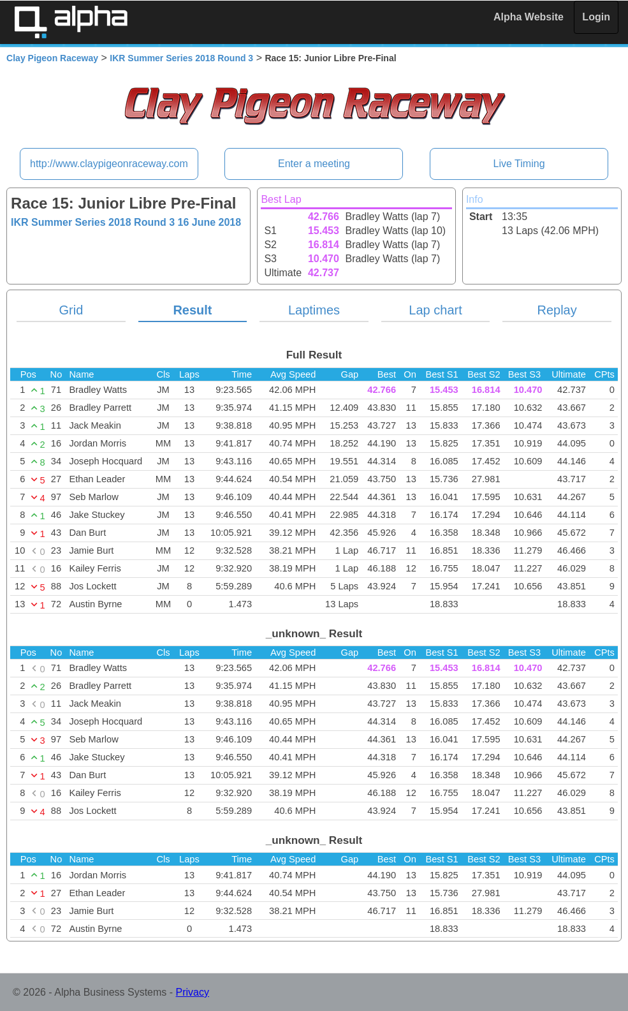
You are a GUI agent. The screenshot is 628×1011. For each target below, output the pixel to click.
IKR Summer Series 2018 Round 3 (181, 58)
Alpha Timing (71, 22)
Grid (71, 310)
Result (192, 310)
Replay (556, 310)
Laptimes (314, 310)
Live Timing (519, 163)
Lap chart (435, 310)
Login (596, 16)
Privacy (192, 992)
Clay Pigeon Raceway (52, 58)
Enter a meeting (314, 163)
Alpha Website (528, 16)
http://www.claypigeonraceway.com (109, 163)
